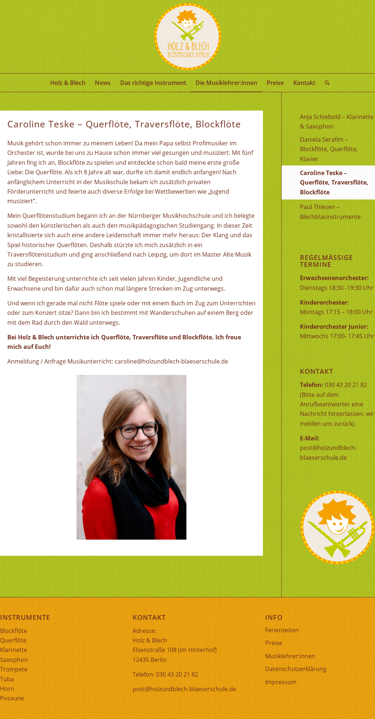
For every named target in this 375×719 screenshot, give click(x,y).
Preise (273, 643)
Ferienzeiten (282, 630)
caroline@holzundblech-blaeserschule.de (171, 361)
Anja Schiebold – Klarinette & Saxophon (337, 121)
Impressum (281, 682)
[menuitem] (67, 83)
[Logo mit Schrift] (187, 36)
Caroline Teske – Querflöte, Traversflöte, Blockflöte (334, 182)
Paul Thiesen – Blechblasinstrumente (330, 211)
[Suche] (325, 83)
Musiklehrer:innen (290, 656)
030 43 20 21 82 (346, 385)
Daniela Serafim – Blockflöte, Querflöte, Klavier (329, 149)
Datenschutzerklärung (296, 669)
